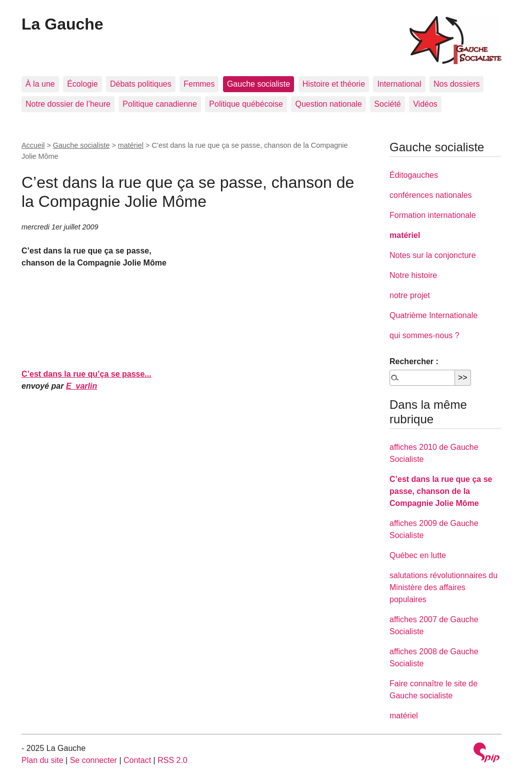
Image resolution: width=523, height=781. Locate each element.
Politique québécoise (246, 104)
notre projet (410, 295)
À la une (40, 84)
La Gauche (63, 24)
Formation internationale (433, 215)
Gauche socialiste (258, 84)
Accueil (33, 145)
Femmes (199, 84)
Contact (137, 760)
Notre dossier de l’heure (68, 104)
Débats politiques (141, 84)
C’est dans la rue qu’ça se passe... (87, 374)
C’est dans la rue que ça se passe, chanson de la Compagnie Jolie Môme (441, 491)
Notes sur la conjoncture (433, 255)
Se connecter (93, 760)
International (399, 84)
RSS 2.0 (173, 760)
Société (387, 104)
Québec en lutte (418, 555)
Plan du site (43, 760)
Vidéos (425, 104)
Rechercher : (414, 361)
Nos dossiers (457, 84)
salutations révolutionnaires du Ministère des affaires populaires (444, 587)
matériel (131, 145)
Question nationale (328, 104)
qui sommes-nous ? (425, 335)
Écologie (82, 84)
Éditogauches (414, 175)
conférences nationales (431, 195)
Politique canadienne (159, 104)
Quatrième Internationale (434, 315)
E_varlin (81, 386)
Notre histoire (413, 275)
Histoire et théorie (333, 84)
